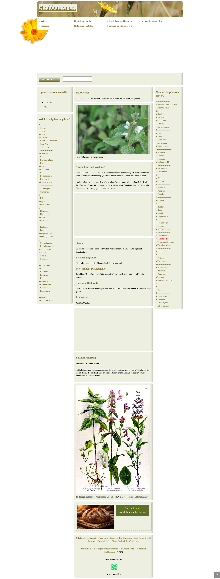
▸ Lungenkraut (162, 146)
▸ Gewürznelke (45, 249)
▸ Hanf (41, 268)
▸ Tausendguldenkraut (165, 242)
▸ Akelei (42, 134)
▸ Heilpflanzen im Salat (83, 26)
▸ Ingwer (42, 297)
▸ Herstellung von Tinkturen (120, 21)
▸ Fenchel (43, 230)
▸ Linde (159, 136)
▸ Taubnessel (161, 239)
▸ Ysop (159, 290)
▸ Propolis (160, 194)
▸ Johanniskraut (162, 108)
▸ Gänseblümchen (46, 243)
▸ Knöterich (160, 124)
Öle (45, 107)
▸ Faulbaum (43, 227)
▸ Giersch (42, 252)
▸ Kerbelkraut (161, 117)
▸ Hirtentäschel (45, 284)
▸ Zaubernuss (161, 296)
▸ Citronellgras (45, 189)
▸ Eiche (42, 217)
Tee (45, 98)
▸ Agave (42, 131)
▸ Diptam (42, 201)
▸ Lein (158, 133)
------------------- (46, 125)
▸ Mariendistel (162, 152)
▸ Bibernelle (44, 166)
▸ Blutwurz (43, 173)
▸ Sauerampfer (162, 223)
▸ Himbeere (43, 281)
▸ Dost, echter (44, 205)
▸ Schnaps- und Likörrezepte (120, 26)
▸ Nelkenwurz (161, 172)
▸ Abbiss (42, 128)
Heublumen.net (57, 7)
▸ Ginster (42, 256)
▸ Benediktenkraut (46, 160)
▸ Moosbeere (161, 159)
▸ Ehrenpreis (44, 214)
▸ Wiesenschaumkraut (165, 280)
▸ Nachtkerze (161, 168)
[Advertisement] (110, 51)
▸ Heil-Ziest (43, 275)
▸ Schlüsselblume (163, 229)
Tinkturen (48, 102)
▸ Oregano (160, 181)
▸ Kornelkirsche (162, 127)
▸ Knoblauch (161, 120)
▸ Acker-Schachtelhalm (48, 141)
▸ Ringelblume (162, 216)
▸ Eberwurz (43, 211)
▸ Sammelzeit (43, 26)
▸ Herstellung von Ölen (152, 21)
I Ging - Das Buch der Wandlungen (125, 541)
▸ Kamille (160, 114)
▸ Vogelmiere (161, 261)
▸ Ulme (159, 251)
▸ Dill (41, 198)
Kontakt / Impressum (98, 549)
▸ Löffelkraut (161, 140)
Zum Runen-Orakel (142, 538)
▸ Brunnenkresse (45, 182)
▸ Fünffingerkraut (46, 236)
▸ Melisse (160, 156)
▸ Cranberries (44, 192)
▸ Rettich (159, 213)
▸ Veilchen (160, 258)
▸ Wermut (160, 277)
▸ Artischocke (44, 147)
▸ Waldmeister (162, 267)
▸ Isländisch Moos (46, 300)
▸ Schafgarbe (161, 226)
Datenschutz (113, 549)
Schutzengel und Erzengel (86, 538)
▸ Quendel (160, 200)
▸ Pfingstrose (161, 191)
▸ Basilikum (43, 153)
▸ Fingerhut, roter (46, 233)
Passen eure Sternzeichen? (98, 541)
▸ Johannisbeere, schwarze (166, 105)
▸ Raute (159, 210)
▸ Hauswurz (43, 272)
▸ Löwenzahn (161, 143)
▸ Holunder (43, 288)
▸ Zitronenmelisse (163, 306)
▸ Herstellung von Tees (82, 21)
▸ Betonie (42, 163)
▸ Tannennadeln (162, 236)
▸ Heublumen (44, 278)
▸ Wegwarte (161, 274)
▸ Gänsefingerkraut (46, 246)
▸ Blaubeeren (44, 169)
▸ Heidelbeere (44, 265)
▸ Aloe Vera (43, 144)
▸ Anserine (43, 137)
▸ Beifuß (42, 157)
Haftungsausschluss (127, 549)
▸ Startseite (43, 21)
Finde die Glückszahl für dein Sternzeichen (116, 538)
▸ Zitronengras (162, 303)
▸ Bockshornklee (45, 176)
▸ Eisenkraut (44, 220)
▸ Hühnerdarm (44, 291)
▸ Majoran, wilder (163, 162)
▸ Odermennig (161, 178)
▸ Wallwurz (160, 271)
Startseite (85, 549)
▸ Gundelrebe (44, 259)
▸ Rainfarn (160, 207)
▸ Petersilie (160, 188)
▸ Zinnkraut (160, 299)
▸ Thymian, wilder (163, 245)
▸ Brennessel (44, 179)
